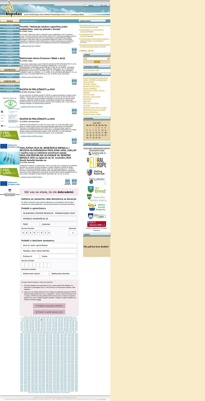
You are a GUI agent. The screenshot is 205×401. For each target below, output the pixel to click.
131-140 (31, 318)
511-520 (49, 324)
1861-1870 (34, 348)
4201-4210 (57, 392)
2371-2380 (56, 357)
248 (59, 320)
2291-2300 (56, 356)
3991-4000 (70, 388)
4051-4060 (56, 389)
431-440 (60, 323)
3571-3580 (56, 380)
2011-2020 (27, 351)
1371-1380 (27, 339)
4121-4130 (49, 391)
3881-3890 (49, 386)
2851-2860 (56, 366)
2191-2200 (41, 354)
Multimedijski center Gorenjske (94, 110)
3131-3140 (27, 372)
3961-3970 (49, 388)
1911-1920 (70, 348)
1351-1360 (70, 338)
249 (62, 320)
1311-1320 (41, 338)
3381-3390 (34, 377)
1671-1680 (70, 344)
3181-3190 (63, 372)
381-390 (31, 323)
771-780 (26, 329)
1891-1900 (56, 348)
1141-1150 (34, 335)
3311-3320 (41, 375)
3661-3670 (63, 381)
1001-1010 (46, 332)
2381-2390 (63, 357)
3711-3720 (41, 383)
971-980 (28, 332)
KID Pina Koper (89, 94)
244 (47, 320)
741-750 (66, 327)
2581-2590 (34, 362)
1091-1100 (56, 333)
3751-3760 (70, 383)
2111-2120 (41, 353)
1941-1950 (34, 350)
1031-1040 (68, 332)
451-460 (71, 323)
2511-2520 (41, 360)
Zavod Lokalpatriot (90, 88)
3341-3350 (63, 375)
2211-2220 (56, 354)
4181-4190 (42, 392)
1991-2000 (70, 350)
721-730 (54, 327)
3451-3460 (27, 378)
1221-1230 (34, 336)
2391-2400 (70, 357)
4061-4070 (63, 389)
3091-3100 (56, 371)
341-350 (66, 321)
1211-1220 (27, 336)
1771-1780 (27, 347)
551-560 (71, 324)
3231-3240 (41, 374)
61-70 (51, 317)
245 (50, 320)
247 (56, 320)
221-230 (27, 320)
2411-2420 (27, 359)
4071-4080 (70, 389)
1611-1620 (27, 344)
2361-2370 (49, 357)
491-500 (37, 324)
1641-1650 (49, 344)
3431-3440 (70, 377)
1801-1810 (49, 347)
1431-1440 (70, 339)
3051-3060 (27, 371)
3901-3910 (63, 386)
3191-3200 (70, 372)
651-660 (71, 326)
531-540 (60, 324)
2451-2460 (56, 359)
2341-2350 (34, 357)
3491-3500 (56, 378)
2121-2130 (49, 353)
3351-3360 (70, 375)
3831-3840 (70, 384)
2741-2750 (34, 365)
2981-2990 (34, 369)
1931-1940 (27, 350)
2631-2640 (70, 362)
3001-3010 (49, 369)
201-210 (71, 318)
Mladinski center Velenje (92, 114)
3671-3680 (70, 381)
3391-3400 (41, 377)
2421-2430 (34, 359)
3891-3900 (56, 386)
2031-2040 (41, 351)
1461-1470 (34, 341)
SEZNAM (10, 77)
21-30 (35, 317)
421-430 (54, 323)
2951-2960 (70, 368)
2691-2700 (56, 363)
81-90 (60, 317)
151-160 (43, 318)
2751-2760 (41, 365)
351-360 (71, 321)
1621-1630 (34, 344)
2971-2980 (27, 369)
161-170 (49, 318)
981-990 (33, 332)
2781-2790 (63, 365)
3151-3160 (41, 372)
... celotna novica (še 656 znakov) (31, 177)
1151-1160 (41, 335)
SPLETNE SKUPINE (9, 88)
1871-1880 (41, 348)
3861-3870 (34, 386)
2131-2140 (56, 353)
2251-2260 (27, 356)
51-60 (47, 317)
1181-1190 (63, 335)
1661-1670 (63, 344)
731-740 (60, 327)
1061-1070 (34, 333)
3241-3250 (49, 374)
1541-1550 (34, 342)
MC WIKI (10, 91)
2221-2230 (63, 354)
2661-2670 (34, 363)
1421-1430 (63, 339)
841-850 (66, 329)
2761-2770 (49, 365)
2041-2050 (49, 351)
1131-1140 (27, 335)
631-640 (60, 326)
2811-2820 (27, 366)
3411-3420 (56, 377)
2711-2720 (70, 363)
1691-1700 (27, 345)
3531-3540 (27, 380)
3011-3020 (56, 369)
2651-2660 (27, 363)
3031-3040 (70, 369)
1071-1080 (41, 333)
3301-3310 (34, 375)
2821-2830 (34, 366)
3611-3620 (27, 381)
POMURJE (9, 48)
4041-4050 (49, 389)
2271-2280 (41, 356)
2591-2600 (41, 362)
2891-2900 (27, 368)
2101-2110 (34, 353)
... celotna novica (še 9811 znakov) (31, 136)
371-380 (26, 323)
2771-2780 (56, 365)
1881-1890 (49, 348)
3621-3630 (34, 381)
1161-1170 (49, 335)
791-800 (37, 329)
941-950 (66, 330)
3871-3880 (41, 386)
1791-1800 (41, 347)
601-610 (43, 326)
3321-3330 (49, 375)
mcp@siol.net (102, 399)
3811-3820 (56, 384)
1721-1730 (49, 345)
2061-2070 (63, 351)
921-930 (54, 330)
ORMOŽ (9, 45)
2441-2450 (49, 359)
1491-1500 (56, 341)
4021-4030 (34, 389)
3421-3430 (63, 377)
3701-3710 (34, 383)
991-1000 (40, 332)
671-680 (26, 327)
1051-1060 (27, 333)
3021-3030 (63, 369)
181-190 (60, 318)
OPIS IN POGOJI (10, 74)
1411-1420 (56, 339)
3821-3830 (63, 384)
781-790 (31, 329)
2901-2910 (34, 368)
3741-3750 (63, 383)
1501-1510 (63, 341)
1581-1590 (63, 342)
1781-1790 (34, 347)
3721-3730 (49, 383)
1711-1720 (41, 345)
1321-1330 (49, 338)
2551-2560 (70, 360)
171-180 (54, 318)
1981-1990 (63, 350)
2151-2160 (70, 353)
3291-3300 (27, 375)
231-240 (33, 320)
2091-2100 (27, 353)
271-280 (26, 321)
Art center (86, 105)
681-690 (31, 327)
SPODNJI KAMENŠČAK (9, 54)
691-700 (37, 327)
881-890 (31, 330)
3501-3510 (63, 378)
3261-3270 (63, 374)
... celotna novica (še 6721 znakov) (31, 106)
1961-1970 (49, 350)
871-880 (26, 330)
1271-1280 (70, 336)
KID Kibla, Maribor (89, 84)
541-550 (66, 324)
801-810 (43, 329)
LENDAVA (10, 31)
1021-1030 (61, 332)
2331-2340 (27, 357)
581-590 (31, 326)
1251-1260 (56, 336)
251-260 (70, 320)
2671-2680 (41, 363)
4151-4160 (70, 391)
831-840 (60, 329)
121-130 (26, 318)
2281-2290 (49, 356)
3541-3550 (34, 380)
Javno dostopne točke (91, 70)
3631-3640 (41, 381)
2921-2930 (49, 368)
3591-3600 (70, 380)
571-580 (26, 326)
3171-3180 (56, 372)
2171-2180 (27, 354)
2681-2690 (49, 363)
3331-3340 (56, 375)
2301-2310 (63, 356)
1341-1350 (63, 338)
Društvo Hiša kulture (90, 112)
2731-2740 (27, 365)
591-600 (37, 326)
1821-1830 (63, 347)
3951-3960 (41, 388)
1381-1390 (34, 339)
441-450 (66, 323)
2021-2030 (34, 351)
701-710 (43, 327)
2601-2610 (49, 362)
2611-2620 (56, 362)
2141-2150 (63, 353)
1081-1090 (49, 333)
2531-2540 (56, 360)
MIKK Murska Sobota (91, 103)
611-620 (49, 326)
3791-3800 (41, 384)
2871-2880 (70, 366)
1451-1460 (27, 341)
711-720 (49, 327)
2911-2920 (41, 368)
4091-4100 (27, 391)
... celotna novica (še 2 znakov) (30, 46)
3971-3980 (56, 388)
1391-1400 (41, 339)
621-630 (54, 326)
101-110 (70, 317)
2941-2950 (63, 368)
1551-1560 (41, 342)
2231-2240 (70, 354)
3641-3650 (49, 381)
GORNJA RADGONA (9, 28)
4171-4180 (35, 392)
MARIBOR (10, 39)
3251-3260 (56, 374)
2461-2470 (63, 359)
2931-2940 (56, 368)
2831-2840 (41, 366)
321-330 (54, 321)
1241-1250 (49, 336)
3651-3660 (56, 381)
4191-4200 (50, 392)
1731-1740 (56, 345)
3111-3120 (70, 371)
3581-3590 (63, 380)
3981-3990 (63, 388)
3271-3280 (70, 374)
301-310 (43, 321)
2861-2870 (63, 366)
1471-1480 (41, 341)
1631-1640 (41, 344)
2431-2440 (41, 359)
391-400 (37, 323)
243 (44, 320)
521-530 (54, 324)
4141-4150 (63, 391)
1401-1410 (49, 339)
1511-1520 (70, 341)
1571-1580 (56, 342)
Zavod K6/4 (87, 99)
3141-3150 (34, 372)
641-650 (66, 326)
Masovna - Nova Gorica (91, 97)
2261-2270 (34, 356)
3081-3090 (49, 371)
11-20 (30, 317)
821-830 (54, 329)
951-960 (71, 330)
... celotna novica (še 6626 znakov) (31, 77)
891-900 (37, 330)
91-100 (65, 317)
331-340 (60, 321)
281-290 (31, 321)
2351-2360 (41, 357)
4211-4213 (64, 392)
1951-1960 (41, 350)
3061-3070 (34, 371)
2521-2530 (49, 360)
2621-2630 (63, 362)
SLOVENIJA (10, 51)
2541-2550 (63, 360)
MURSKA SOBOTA (10, 42)
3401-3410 (49, 377)
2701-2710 (63, 363)
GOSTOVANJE (9, 85)
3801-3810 (49, 384)
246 (53, 320)
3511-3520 (70, 378)
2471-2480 (70, 359)
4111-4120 (41, 391)
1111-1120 (70, 333)
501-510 (43, 324)
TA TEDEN (10, 25)
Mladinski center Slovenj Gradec (95, 108)
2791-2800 (70, 365)
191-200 (66, 318)
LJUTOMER (10, 36)
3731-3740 (56, 383)
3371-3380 (27, 377)
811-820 (49, 329)
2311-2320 (70, 356)
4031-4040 (41, 389)
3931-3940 (27, 388)
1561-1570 (49, 342)
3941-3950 (34, 388)
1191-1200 (70, 335)
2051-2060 (56, 351)
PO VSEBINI (10, 60)
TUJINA (9, 57)
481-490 (31, 324)
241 (38, 320)
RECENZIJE (10, 62)
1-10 (26, 317)
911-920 (49, 330)
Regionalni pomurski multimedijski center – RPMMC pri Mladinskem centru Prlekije (95, 80)
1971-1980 (56, 350)
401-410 (43, 323)
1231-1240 (41, 336)
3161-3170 (49, 372)
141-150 (37, 318)
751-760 (71, 327)
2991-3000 (41, 369)
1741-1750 (63, 345)
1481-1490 (49, 341)
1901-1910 (63, 348)
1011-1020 (54, 332)
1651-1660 (56, 344)
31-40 (39, 317)
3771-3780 (27, 384)
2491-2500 (27, 360)
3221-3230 (34, 374)
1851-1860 (27, 348)
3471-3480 (41, 378)
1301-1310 (34, 338)
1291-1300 (27, 338)
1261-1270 (63, 336)
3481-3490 (49, 378)
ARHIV (10, 65)
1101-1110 (63, 333)
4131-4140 (56, 391)
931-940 (60, 330)
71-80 (56, 317)
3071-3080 (41, 371)
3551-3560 (41, 380)
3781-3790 (34, 384)
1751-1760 (70, 345)
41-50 (43, 317)
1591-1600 (70, 342)
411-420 (49, 323)
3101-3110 (63, 371)
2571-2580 (27, 362)
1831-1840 (70, 347)
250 (65, 320)
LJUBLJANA (10, 34)
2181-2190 (34, 354)
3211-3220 (27, 374)
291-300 (37, 321)
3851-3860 (27, 386)
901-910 (43, 330)
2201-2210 (49, 354)
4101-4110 (34, 391)
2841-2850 (49, 366)
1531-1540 (27, 342)
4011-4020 (27, 389)
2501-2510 (34, 360)
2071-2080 (70, 351)
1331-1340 (56, 338)
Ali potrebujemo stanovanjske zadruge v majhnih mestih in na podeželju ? (94, 40)
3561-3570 (49, 380)
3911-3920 (70, 386)
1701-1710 (34, 345)
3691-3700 (27, 383)
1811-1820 (56, 347)
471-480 (26, 324)
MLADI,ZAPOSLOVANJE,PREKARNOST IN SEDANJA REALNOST (95, 46)
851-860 (71, 329)
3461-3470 (34, 378)
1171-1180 (56, 335)
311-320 (49, 321)
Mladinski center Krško (91, 86)
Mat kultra (86, 101)
